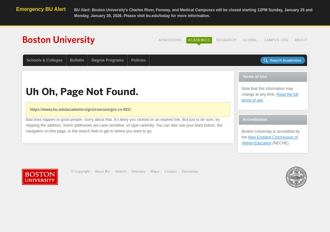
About (301, 40)
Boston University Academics (59, 41)
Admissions (170, 40)
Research (226, 40)
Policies (138, 60)
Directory (138, 171)
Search (120, 171)
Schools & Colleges (44, 60)
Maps (154, 171)
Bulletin (77, 60)
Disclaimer (190, 171)
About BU (102, 171)
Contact (170, 171)
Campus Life (276, 40)
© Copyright (80, 171)
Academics (199, 40)
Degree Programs (108, 60)
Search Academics (285, 60)
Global (250, 40)
